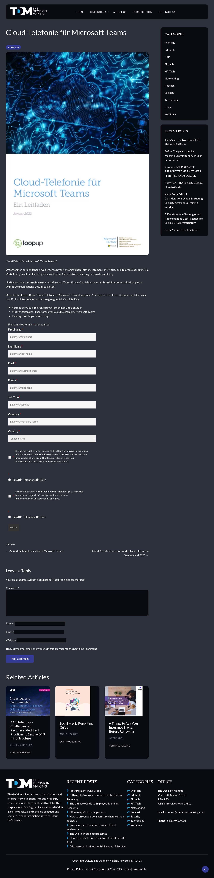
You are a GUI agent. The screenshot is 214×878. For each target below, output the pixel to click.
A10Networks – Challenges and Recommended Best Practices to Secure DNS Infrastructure (27, 730)
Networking (172, 78)
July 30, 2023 (116, 738)
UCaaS (168, 107)
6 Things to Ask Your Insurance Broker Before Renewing (123, 727)
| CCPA (111, 869)
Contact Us (167, 11)
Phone (12, 380)
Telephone (29, 479)
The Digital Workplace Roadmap (87, 833)
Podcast (169, 85)
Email (12, 363)
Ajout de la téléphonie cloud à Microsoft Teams (36, 551)
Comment (12, 588)
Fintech (169, 64)
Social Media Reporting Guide (182, 230)
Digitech (170, 42)
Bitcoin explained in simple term (86, 812)
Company (14, 414)
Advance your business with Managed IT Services (97, 846)
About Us (119, 11)
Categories (98, 11)
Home (79, 11)
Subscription (142, 11)
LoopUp (10, 544)
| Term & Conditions (95, 869)
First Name (15, 329)
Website (11, 640)
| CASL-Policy (123, 869)
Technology (171, 100)
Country (14, 431)
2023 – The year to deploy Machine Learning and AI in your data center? (183, 156)
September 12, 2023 (21, 745)
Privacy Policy (75, 869)
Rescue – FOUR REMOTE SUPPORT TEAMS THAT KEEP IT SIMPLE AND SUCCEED (183, 171)
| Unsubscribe (139, 869)
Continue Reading (21, 752)
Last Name (15, 346)
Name (10, 623)
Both (43, 479)
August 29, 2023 (69, 734)
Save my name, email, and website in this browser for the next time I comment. (52, 648)
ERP (167, 57)
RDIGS (138, 860)
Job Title (14, 397)
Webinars (170, 114)
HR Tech (170, 71)
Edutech (13, 47)
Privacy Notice (61, 461)
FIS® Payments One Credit (84, 790)
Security (169, 92)
